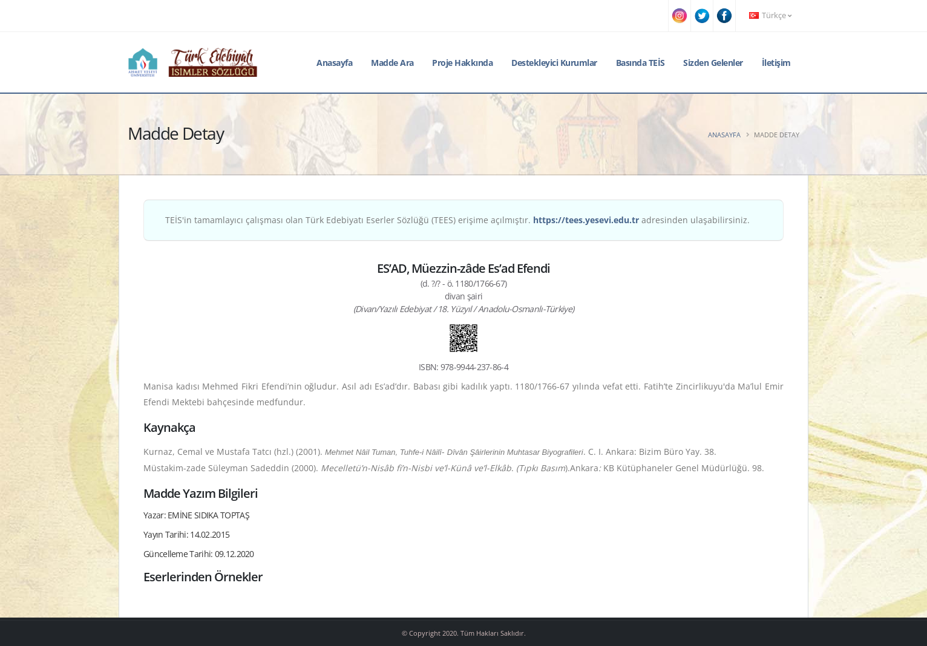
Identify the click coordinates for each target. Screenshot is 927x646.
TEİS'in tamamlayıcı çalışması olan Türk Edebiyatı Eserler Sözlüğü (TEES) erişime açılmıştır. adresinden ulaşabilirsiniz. (457, 220)
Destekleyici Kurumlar (554, 62)
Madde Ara (392, 62)
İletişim (776, 62)
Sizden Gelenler (713, 62)
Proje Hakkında (462, 62)
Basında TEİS (640, 62)
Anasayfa (334, 62)
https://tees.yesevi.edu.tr (586, 220)
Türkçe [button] (770, 15)
